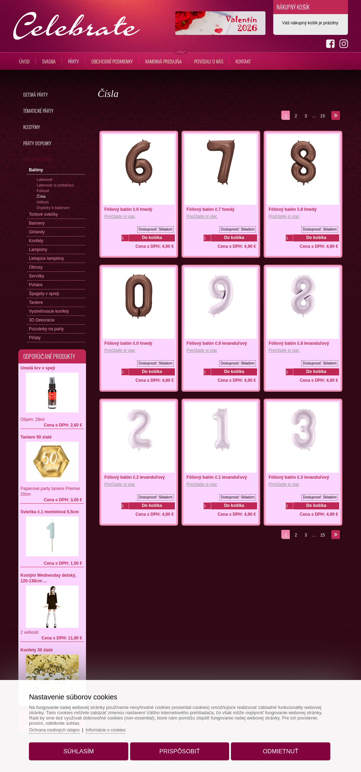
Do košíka (152, 237)
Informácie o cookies (116, 727)
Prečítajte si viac (119, 216)
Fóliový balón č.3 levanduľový (299, 477)
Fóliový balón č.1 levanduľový (216, 477)
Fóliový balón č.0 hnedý (128, 343)
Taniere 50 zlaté (36, 437)
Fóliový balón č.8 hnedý (293, 209)
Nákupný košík (293, 7)
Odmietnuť (276, 748)
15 (322, 116)
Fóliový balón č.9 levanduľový (216, 343)
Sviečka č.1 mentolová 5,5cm (49, 511)
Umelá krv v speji (37, 368)
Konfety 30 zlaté (36, 650)
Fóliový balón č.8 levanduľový (299, 343)
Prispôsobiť (179, 748)
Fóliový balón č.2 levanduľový (134, 477)
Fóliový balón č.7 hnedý (210, 209)
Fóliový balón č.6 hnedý (128, 209)
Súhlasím (83, 748)
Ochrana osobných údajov (62, 727)
